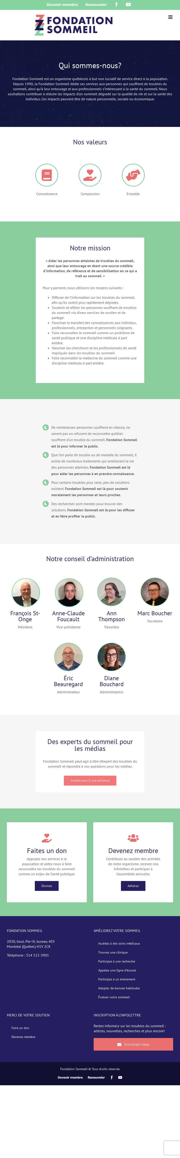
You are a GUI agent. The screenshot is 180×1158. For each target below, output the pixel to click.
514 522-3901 (37, 955)
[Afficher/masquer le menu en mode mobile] (170, 17)
